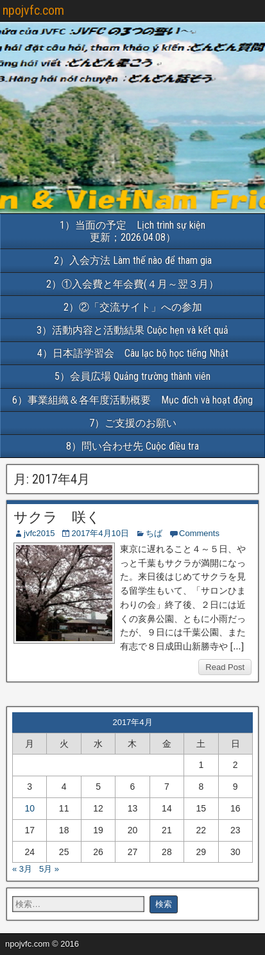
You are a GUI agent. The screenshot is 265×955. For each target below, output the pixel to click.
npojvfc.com (33, 10)
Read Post (224, 667)
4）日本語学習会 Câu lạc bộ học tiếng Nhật (138, 353)
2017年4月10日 (100, 533)
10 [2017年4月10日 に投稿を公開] (29, 808)
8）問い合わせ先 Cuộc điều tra (132, 446)
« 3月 (22, 869)
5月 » (49, 869)
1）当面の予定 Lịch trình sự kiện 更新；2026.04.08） (162, 231)
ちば (154, 533)
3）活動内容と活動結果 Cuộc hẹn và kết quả (132, 330)
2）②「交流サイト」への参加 (133, 307)
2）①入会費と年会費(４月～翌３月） (132, 284)
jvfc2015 (39, 533)
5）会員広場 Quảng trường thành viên (132, 376)
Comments (199, 533)
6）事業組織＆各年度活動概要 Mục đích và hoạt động (138, 400)
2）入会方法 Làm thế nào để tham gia (133, 260)
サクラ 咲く (57, 517)
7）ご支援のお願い (132, 423)
